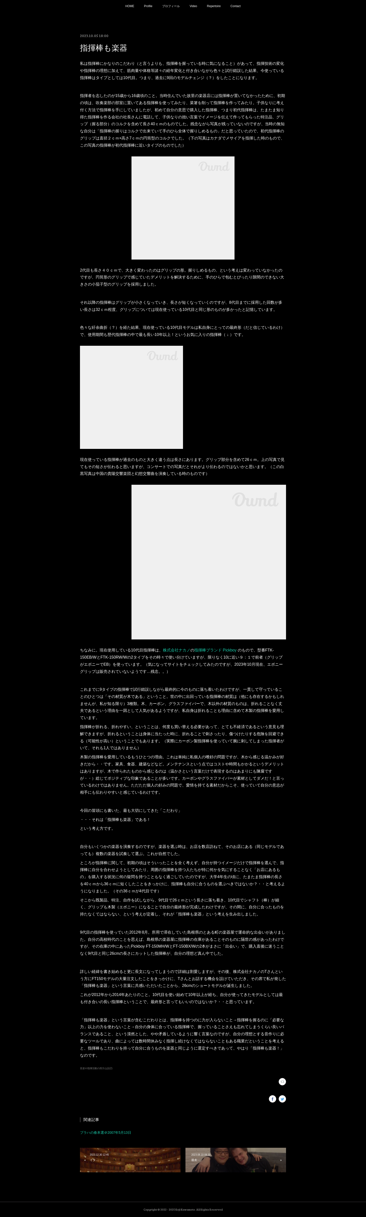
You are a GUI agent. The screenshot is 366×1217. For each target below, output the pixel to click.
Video (193, 6)
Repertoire (214, 6)
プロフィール (171, 6)
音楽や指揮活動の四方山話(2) (96, 1068)
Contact (236, 6)
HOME (129, 6)
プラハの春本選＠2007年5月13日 (105, 1132)
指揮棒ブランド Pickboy (215, 650)
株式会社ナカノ (176, 650)
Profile (148, 6)
